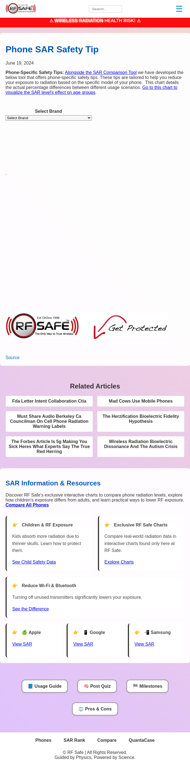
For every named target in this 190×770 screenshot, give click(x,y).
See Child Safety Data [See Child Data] (34, 562)
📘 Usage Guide (45, 686)
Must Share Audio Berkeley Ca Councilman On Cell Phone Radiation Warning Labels (49, 421)
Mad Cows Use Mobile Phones (141, 401)
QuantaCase (141, 740)
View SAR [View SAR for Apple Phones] (22, 644)
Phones (44, 740)
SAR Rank (74, 740)
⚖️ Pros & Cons (95, 709)
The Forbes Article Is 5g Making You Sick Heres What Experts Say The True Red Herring (49, 446)
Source (13, 357)
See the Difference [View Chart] (30, 609)
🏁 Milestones (147, 686)
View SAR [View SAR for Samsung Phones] (144, 644)
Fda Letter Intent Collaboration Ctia (49, 401)
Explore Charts (119, 562)
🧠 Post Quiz (97, 686)
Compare (106, 740)
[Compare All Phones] (27, 505)
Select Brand (48, 111)
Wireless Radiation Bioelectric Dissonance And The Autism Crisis (141, 444)
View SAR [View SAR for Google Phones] (83, 644)
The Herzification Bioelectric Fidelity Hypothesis (141, 419)
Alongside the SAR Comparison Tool (101, 72)
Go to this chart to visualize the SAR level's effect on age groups (91, 90)
